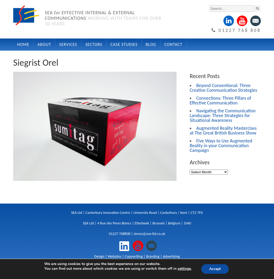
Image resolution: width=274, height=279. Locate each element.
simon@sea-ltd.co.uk (149, 234)
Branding (153, 256)
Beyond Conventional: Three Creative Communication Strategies (223, 88)
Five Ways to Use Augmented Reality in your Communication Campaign (221, 145)
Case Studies (124, 44)
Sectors (93, 44)
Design (99, 256)
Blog (151, 44)
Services (68, 44)
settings (184, 268)
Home (23, 44)
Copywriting (134, 256)
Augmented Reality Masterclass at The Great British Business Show (223, 130)
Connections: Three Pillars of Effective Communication (220, 100)
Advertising (171, 256)
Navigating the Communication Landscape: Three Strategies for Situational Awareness (223, 115)
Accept (215, 268)
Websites (114, 256)
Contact (173, 44)
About (44, 44)
